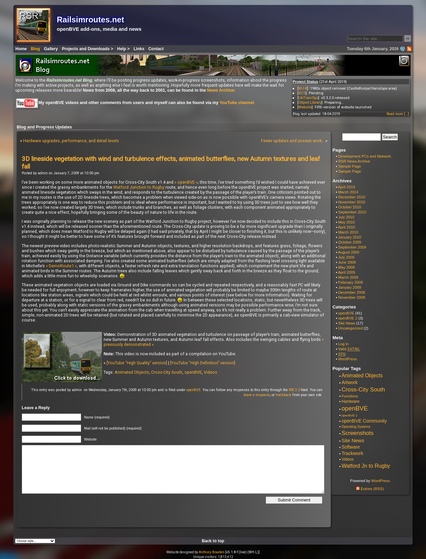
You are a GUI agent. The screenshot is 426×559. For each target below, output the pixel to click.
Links (139, 48)
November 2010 (351, 202)
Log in (343, 344)
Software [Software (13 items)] (350, 447)
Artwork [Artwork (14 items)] (349, 382)
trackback (283, 395)
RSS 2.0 (294, 390)
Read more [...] (398, 114)
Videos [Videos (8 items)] (347, 459)
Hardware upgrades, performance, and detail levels (71, 140)
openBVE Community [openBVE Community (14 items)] (364, 421)
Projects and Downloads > (87, 48)
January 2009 (349, 287)
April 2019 (346, 187)
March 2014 (348, 192)
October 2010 (349, 207)
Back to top (213, 541)
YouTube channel (237, 102)
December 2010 (351, 197)
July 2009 (346, 257)
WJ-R (302, 88)
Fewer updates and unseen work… (292, 140)
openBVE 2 (347, 318)
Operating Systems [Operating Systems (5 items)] (355, 427)
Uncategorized (350, 328)
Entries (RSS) (370, 489)
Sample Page (349, 166)
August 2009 (349, 252)
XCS (302, 93)
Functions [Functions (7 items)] (349, 396)
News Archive (221, 90)
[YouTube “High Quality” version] (137, 362)
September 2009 (352, 247)
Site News (346, 323)
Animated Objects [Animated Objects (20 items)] (362, 375)
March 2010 (348, 232)
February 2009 (350, 282)
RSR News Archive (354, 161)
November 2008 (351, 297)
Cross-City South (166, 372)
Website (305, 107)
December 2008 (351, 292)
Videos (210, 372)
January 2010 (349, 237)
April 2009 (346, 272)
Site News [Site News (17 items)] (352, 440)
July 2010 (346, 217)
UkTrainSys (308, 97)
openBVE (193, 372)
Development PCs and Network (364, 156)
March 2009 (348, 277)
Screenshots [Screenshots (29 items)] (357, 433)
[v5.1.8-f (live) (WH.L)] (242, 552)
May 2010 (346, 222)
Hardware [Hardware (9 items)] (350, 401)
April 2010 (346, 227)
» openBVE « (186, 182)
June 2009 (347, 262)
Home (21, 48)
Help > (123, 48)
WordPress (347, 359)
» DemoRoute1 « (61, 265)
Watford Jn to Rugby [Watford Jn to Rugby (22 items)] (365, 466)
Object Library (309, 102)
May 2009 (346, 267)
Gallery (51, 48)
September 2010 (352, 212)
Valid (349, 349)
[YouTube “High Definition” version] (202, 362)
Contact (156, 48)
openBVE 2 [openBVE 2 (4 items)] (349, 415)
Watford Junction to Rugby (138, 187)
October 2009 (349, 242)
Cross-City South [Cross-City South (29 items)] (363, 389)
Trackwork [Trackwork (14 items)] (352, 453)
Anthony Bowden (212, 552)
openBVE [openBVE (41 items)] (354, 408)
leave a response (257, 395)
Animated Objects (132, 372)
